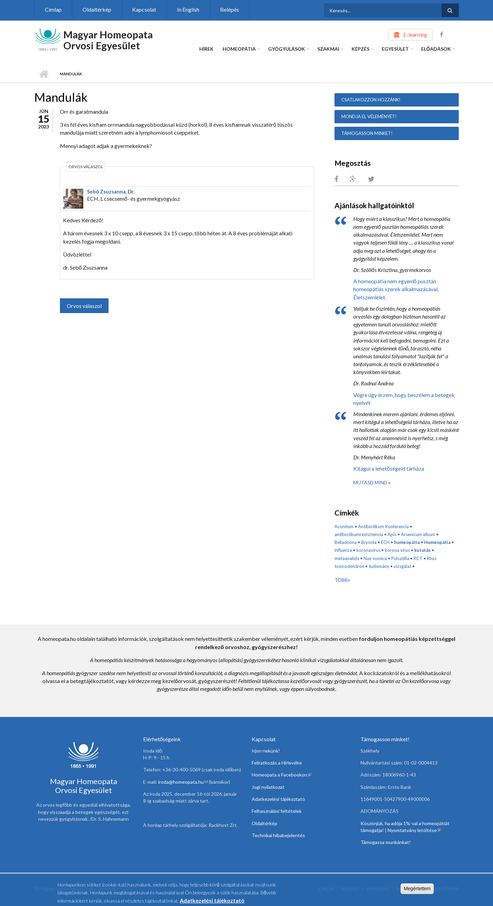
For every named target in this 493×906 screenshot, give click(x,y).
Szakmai (328, 49)
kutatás (422, 550)
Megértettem (417, 888)
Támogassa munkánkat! (386, 842)
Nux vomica (375, 558)
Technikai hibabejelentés (278, 835)
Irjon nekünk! (266, 751)
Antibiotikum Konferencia (383, 526)
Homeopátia (239, 49)
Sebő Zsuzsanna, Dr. (110, 191)
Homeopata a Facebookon (281, 775)
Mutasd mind (370, 482)
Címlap (53, 9)
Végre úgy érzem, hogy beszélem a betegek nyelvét (404, 399)
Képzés (360, 49)
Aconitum (344, 526)
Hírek (206, 49)
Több (341, 580)
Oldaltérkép (97, 9)
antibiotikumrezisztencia (358, 534)
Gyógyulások (286, 49)
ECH (385, 542)
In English (188, 9)
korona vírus (397, 550)
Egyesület (395, 49)
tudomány (379, 566)
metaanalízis (346, 558)
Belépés (229, 9)
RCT (418, 558)
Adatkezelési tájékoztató (278, 799)
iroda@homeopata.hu (183, 782)
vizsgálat (402, 566)
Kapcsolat (144, 9)
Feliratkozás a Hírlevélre (277, 763)
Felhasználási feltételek (277, 811)
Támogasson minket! (367, 133)
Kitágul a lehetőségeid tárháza (388, 468)
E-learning (415, 34)
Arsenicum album (418, 534)
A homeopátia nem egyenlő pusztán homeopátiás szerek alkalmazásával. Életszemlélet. (396, 289)
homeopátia (407, 542)
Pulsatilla (400, 558)
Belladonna (345, 542)
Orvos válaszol (84, 305)
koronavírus (368, 550)
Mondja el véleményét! (369, 116)
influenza (343, 550)
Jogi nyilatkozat (268, 787)
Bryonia (369, 542)
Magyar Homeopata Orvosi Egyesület (108, 39)
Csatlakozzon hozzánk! (371, 99)
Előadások (436, 49)
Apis (392, 534)
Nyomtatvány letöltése (414, 830)
